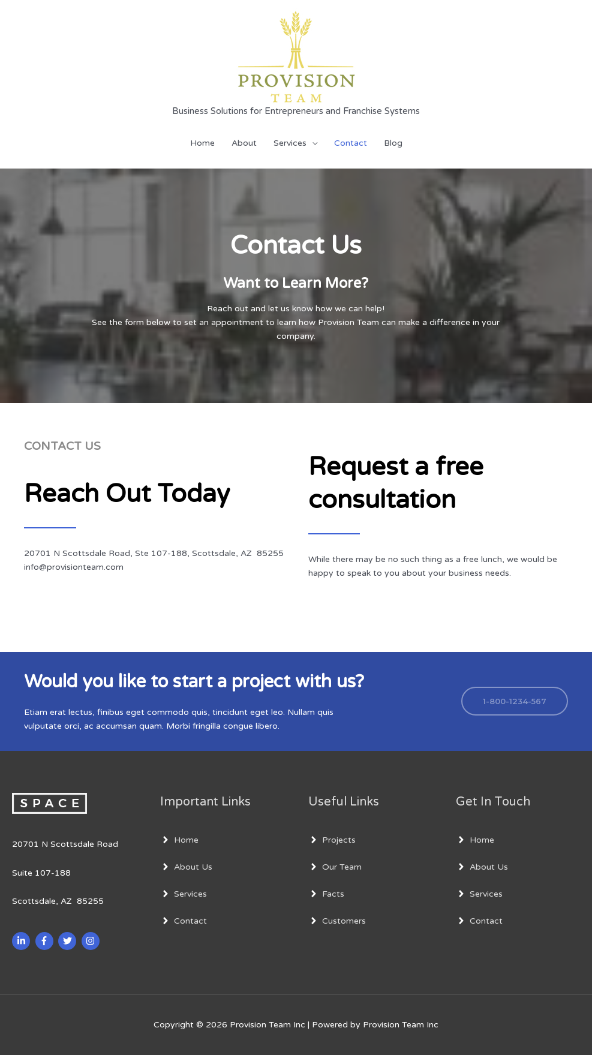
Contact (350, 143)
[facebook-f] (45, 941)
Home (202, 143)
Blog (393, 143)
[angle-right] (179, 839)
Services (290, 143)
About (244, 143)
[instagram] (92, 941)
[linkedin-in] (22, 941)
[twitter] (68, 941)
